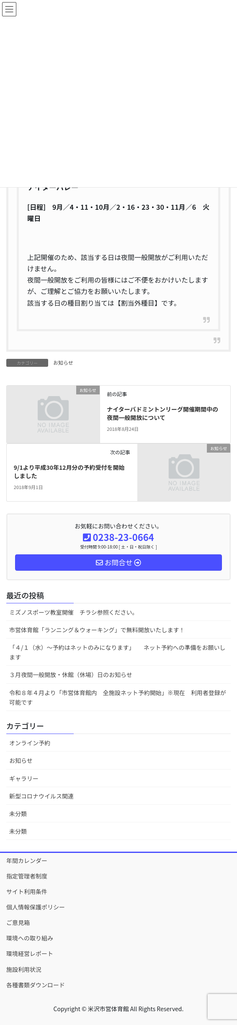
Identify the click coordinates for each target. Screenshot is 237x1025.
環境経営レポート (29, 953)
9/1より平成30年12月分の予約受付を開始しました (69, 471)
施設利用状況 (23, 969)
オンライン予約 (29, 743)
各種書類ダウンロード (35, 985)
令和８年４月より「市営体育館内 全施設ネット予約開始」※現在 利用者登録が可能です (117, 697)
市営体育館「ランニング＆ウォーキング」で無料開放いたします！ (97, 630)
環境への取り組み (29, 938)
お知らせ (63, 362)
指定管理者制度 (26, 876)
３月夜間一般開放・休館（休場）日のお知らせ (70, 674)
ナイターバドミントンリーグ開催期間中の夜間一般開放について (162, 413)
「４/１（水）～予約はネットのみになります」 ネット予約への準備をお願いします (117, 652)
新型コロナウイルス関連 (41, 796)
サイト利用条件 (26, 891)
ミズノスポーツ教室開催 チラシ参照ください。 (73, 612)
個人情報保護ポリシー (35, 907)
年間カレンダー (26, 860)
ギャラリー (24, 778)
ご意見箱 (18, 922)
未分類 (18, 813)
